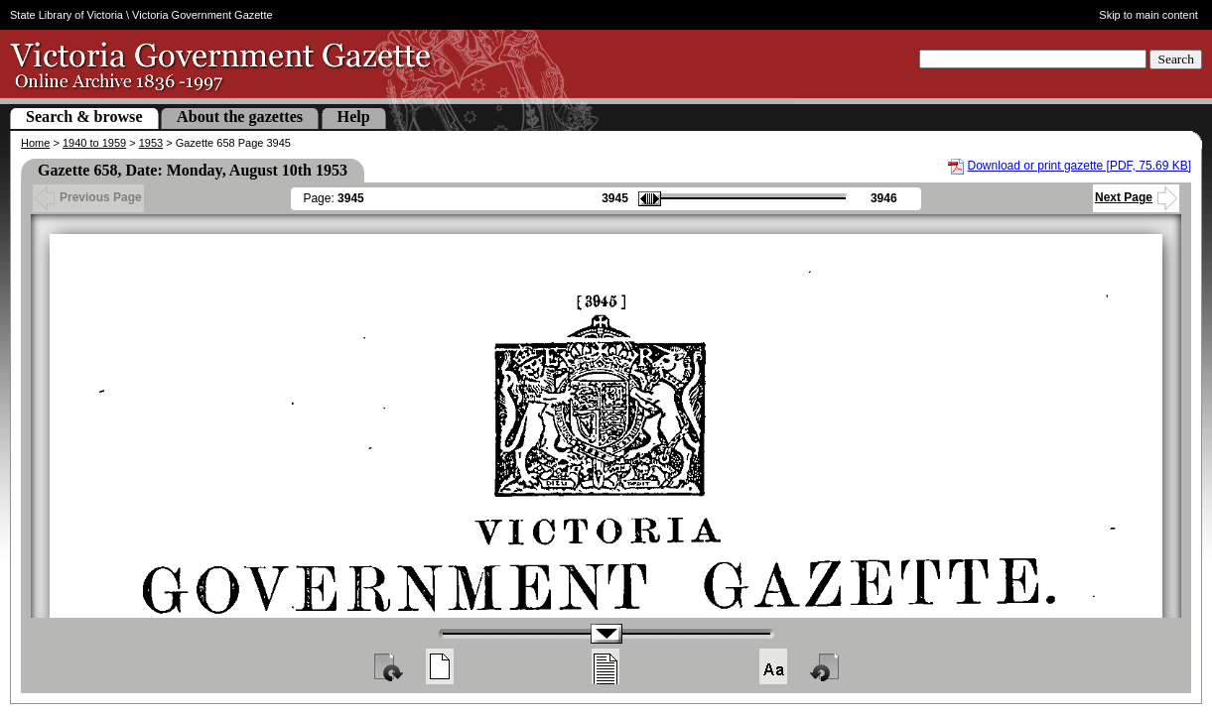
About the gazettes (240, 116)
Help (353, 116)
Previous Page (88, 197)
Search (1175, 59)
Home (35, 143)
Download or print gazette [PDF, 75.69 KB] (1079, 166)
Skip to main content (1148, 15)
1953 (151, 143)
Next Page (1136, 197)
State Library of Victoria (66, 15)
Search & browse (84, 116)
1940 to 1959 (94, 143)
